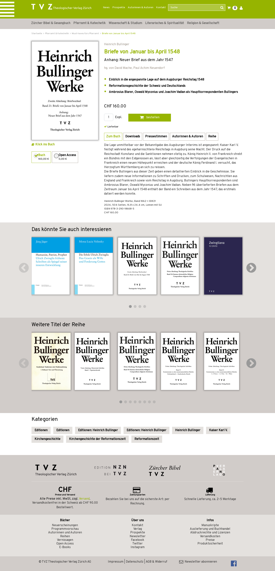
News (106, 7)
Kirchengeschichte (47, 439)
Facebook (137, 540)
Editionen (41, 430)
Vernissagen (65, 540)
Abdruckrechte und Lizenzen (210, 533)
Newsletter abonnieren (198, 562)
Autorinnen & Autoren (140, 7)
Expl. (118, 117)
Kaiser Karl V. (218, 430)
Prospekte (118, 7)
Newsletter (138, 536)
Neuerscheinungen (65, 525)
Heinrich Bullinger (187, 430)
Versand (84, 499)
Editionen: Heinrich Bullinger (98, 430)
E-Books (65, 547)
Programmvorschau (65, 529)
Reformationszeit (146, 439)
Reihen (65, 536)
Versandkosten (210, 536)
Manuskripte (210, 525)
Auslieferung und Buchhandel (210, 529)
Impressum (115, 562)
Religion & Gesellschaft (203, 23)
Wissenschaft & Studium (125, 23)
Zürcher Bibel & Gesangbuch (50, 23)
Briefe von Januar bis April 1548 (119, 33)
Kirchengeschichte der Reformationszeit (97, 439)
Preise (210, 540)
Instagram (138, 547)
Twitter (137, 544)
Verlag (137, 529)
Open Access (65, 544)
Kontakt (161, 7)
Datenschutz (134, 562)
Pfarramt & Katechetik (89, 23)
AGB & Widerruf (156, 562)
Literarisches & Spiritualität (164, 23)
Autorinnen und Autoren (65, 533)
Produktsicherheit (210, 544)
